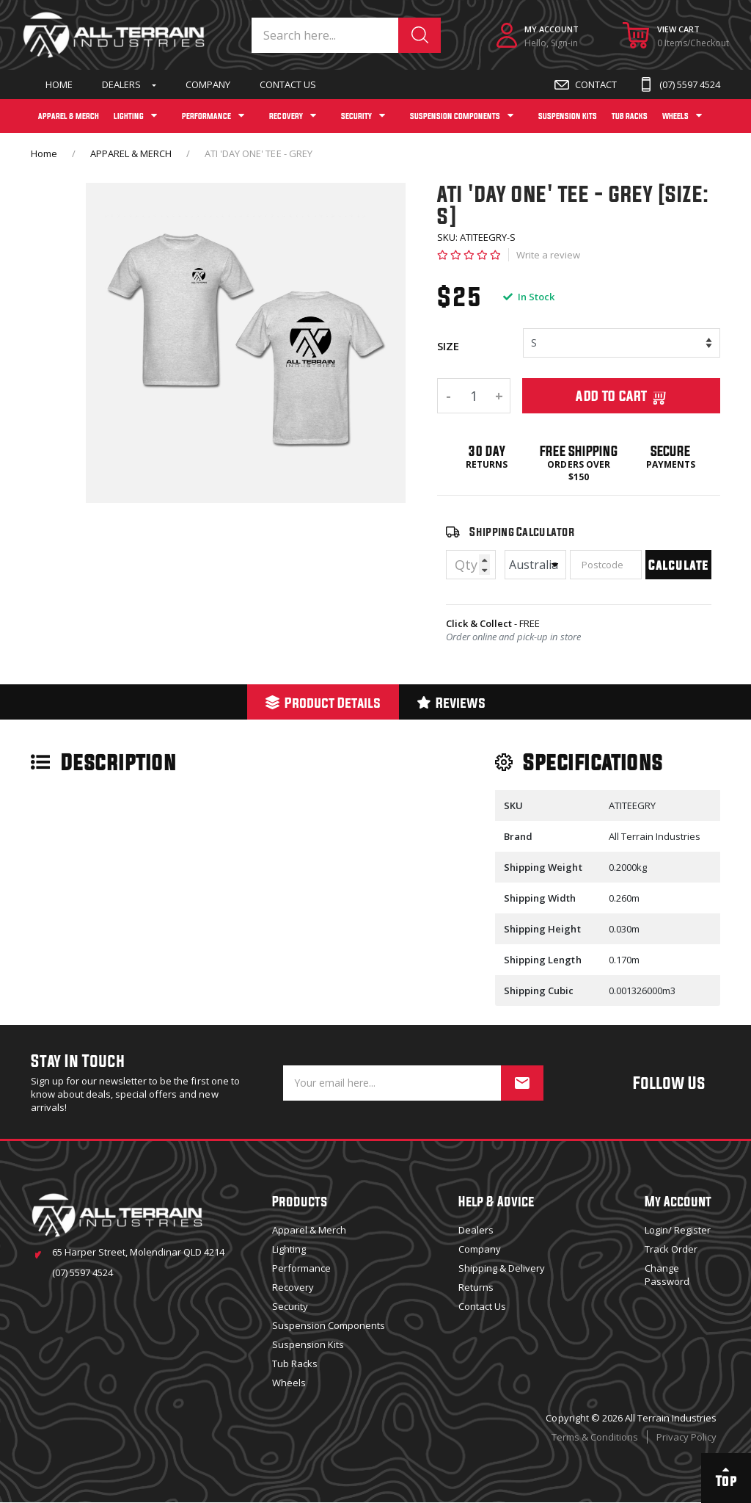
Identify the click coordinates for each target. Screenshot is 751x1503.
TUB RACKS (630, 116)
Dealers (121, 84)
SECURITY (356, 116)
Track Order (671, 1249)
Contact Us (288, 84)
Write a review (548, 254)
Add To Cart (621, 395)
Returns (487, 465)
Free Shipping (578, 450)
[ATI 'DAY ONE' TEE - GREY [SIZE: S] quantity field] (473, 395)
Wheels (289, 1382)
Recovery (293, 1287)
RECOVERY (285, 116)
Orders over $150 (578, 471)
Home (59, 84)
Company (208, 84)
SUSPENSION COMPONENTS (455, 116)
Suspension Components (328, 1325)
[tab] (323, 702)
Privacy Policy (686, 1437)
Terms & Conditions (595, 1437)
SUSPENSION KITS (567, 116)
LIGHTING (129, 116)
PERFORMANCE (206, 116)
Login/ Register (678, 1229)
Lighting (289, 1249)
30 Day (486, 450)
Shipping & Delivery (501, 1268)
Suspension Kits (308, 1344)
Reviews (451, 702)
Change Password (667, 1274)
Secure (670, 450)
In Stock (528, 296)
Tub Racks (295, 1363)
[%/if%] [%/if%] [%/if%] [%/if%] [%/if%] (621, 343)
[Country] (535, 564)
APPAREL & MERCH (68, 116)
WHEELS (675, 116)
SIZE (448, 345)
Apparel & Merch (309, 1229)
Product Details (323, 702)
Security (290, 1306)
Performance (301, 1268)
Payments (670, 465)
